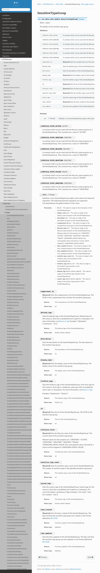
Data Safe (6, 204)
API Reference (6, 59)
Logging (4, 40)
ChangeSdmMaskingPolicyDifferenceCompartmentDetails (19, 435)
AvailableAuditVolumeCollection (16, 369)
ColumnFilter (10, 499)
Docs (39, 4)
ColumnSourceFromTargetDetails (16, 511)
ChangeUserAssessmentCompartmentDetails (19, 482)
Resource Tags (64, 321)
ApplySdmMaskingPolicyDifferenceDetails (19, 262)
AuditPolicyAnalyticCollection (15, 314)
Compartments (11, 528)
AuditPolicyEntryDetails (13, 322)
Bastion (6, 125)
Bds (5, 131)
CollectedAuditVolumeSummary (16, 493)
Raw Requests (7, 50)
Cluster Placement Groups (12, 163)
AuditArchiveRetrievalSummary (15, 288)
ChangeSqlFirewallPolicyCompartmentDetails (19, 464)
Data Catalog (8, 188)
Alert (8, 218)
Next (90, 557)
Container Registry (10, 178)
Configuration (6, 18)
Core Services (8, 181)
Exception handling (8, 43)
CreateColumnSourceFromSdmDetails (17, 557)
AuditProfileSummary (13, 343)
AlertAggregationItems (13, 221)
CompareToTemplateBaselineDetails (17, 522)
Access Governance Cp (11, 62)
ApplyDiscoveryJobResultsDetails (16, 259)
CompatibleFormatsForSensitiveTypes (17, 534)
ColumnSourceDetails (13, 505)
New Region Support (9, 28)
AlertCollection (11, 227)
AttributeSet (10, 270)
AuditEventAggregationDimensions (17, 293)
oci (16, 3)
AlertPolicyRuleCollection (14, 238)
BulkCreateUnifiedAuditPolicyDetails (17, 377)
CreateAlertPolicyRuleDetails (15, 543)
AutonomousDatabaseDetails (15, 366)
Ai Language (8, 75)
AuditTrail (9, 348)
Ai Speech (7, 78)
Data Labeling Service (11, 197)
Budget (6, 137)
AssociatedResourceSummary (15, 267)
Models (7, 213)
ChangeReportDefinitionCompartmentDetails (19, 430)
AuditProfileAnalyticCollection (15, 334)
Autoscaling (7, 122)
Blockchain (7, 134)
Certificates (7, 144)
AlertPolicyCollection (13, 233)
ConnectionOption (12, 537)
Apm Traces (7, 109)
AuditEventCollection (13, 302)
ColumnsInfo (10, 516)
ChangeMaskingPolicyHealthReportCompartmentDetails (19, 421)
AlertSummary (11, 247)
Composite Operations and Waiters (13, 53)
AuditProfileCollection (13, 337)
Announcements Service (12, 87)
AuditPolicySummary (13, 325)
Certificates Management (12, 147)
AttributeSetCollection (13, 273)
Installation (6, 15)
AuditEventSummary (13, 305)
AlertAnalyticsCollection (13, 224)
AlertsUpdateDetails (12, 253)
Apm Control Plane (10, 103)
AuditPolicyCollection (13, 317)
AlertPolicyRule (11, 235)
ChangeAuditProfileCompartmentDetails (18, 403)
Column (9, 496)
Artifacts (6, 116)
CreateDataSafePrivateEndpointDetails (18, 563)
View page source (87, 4)
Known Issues (6, 37)
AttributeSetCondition (13, 276)
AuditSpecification (12, 346)
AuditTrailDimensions (13, 360)
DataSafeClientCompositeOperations (17, 209)
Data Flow (7, 191)
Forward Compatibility (9, 25)
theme (58, 569)
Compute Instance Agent (12, 169)
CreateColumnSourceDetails (15, 554)
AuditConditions (11, 290)
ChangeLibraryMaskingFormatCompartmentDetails (19, 415)
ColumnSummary (12, 514)
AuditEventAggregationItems (15, 296)
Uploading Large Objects (10, 46)
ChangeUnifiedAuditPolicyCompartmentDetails (19, 476)
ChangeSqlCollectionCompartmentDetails (18, 461)
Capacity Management (11, 141)
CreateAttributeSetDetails (14, 545)
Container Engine (9, 172)
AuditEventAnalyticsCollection (15, 299)
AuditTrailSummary (12, 363)
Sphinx (47, 569)
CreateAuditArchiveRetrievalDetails (17, 548)
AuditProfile (10, 328)
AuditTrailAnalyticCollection (15, 354)
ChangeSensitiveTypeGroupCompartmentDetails (19, 456)
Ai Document (8, 72)
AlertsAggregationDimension (15, 250)
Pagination (5, 56)
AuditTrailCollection (12, 357)
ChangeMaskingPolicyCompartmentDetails (19, 418)
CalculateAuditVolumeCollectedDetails (18, 386)
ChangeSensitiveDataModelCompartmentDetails (19, 450)
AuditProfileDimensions (13, 340)
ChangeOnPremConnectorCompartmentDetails (19, 424)
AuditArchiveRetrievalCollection (16, 285)
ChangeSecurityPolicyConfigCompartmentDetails (19, 444)
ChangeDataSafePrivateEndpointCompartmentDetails (19, 406)
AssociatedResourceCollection (15, 264)
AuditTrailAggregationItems (14, 351)
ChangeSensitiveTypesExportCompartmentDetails (19, 459)
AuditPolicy (10, 308)
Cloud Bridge (8, 153)
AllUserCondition (12, 256)
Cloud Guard (8, 156)
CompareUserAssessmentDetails (16, 525)
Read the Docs (76, 569)
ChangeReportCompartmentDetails (17, 427)
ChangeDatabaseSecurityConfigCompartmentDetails (19, 409)
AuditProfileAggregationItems (15, 331)
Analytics (7, 84)
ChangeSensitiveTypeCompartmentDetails (18, 453)
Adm (5, 65)
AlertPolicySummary (12, 244)
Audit (5, 119)
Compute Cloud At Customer (13, 166)
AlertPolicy (10, 230)
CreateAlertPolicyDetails (13, 540)
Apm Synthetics (9, 106)
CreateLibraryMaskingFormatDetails (17, 569)
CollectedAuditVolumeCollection (16, 490)
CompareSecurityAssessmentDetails (17, 519)
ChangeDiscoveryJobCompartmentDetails (18, 412)
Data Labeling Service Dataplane (14, 200)
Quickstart (5, 34)
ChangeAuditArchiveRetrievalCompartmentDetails (19, 398)
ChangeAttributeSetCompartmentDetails (18, 395)
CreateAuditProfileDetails (14, 551)
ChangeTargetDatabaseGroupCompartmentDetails (19, 473)
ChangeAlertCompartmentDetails (16, 389)
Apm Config (7, 100)
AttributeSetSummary (13, 279)
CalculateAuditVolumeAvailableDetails (17, 383)
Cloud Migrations (9, 159)
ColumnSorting (11, 502)
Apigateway (7, 97)
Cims (5, 150)
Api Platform (8, 91)
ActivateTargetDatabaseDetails (15, 215)
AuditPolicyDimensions (13, 319)
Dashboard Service (10, 185)
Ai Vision (6, 81)
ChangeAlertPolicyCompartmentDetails (18, 392)
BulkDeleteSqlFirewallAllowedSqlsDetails (18, 380)
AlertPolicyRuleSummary (14, 241)
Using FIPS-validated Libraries (12, 21)
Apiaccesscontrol (9, 94)
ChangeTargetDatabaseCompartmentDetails (19, 470)
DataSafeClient (10, 206)
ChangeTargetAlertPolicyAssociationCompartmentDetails (19, 467)
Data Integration (9, 194)
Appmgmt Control (9, 112)
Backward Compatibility (10, 31)
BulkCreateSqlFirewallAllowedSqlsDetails (18, 375)
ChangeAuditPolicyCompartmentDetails (18, 401)
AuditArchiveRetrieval (13, 282)
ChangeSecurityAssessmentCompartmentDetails (19, 438)
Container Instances (10, 175)
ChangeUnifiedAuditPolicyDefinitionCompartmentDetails (19, 479)
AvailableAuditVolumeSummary (16, 372)
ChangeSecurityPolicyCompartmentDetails (19, 441)
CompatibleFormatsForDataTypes (16, 531)
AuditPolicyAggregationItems (15, 311)
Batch (6, 128)
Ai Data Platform (9, 69)
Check (8, 485)
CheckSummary (11, 488)
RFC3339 (54, 518)
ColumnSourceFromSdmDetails (16, 508)
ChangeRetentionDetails (14, 432)
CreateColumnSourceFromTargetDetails (18, 560)
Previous (43, 557)
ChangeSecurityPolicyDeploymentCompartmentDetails (19, 447)
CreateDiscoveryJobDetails (14, 566)
